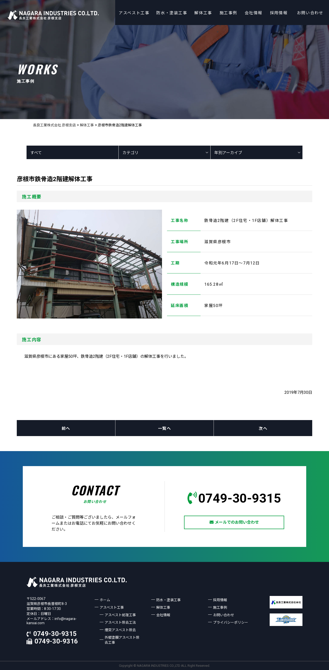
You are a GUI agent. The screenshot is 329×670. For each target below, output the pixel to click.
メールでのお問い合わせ (234, 522)
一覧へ (164, 428)
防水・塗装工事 (171, 13)
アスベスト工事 (134, 13)
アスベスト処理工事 (120, 615)
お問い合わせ (310, 13)
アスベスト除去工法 (120, 622)
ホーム (105, 600)
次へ (263, 428)
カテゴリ (130, 152)
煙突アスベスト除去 (120, 630)
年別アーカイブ (228, 152)
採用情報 (278, 13)
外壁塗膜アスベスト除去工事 (122, 639)
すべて (36, 152)
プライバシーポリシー (230, 622)
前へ (66, 428)
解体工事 (203, 13)
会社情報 (253, 13)
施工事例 (228, 13)
